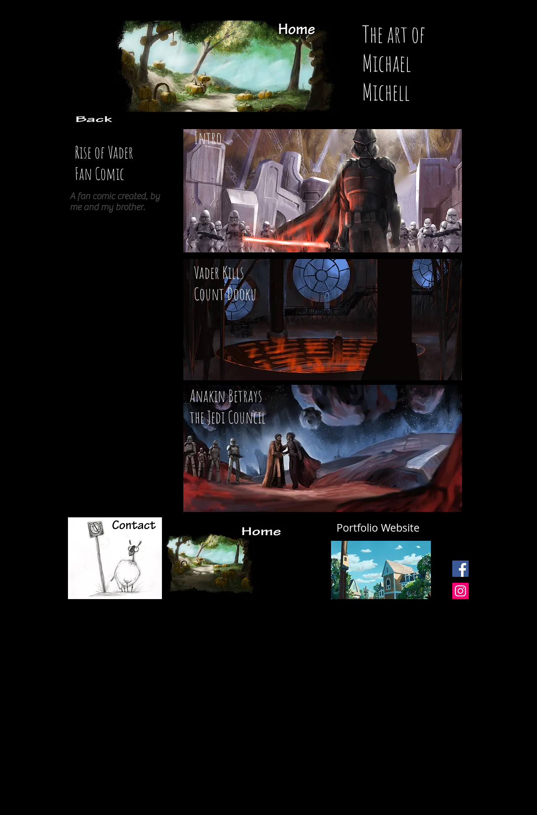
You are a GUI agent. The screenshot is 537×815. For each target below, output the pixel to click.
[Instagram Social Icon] (460, 591)
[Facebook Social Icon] (460, 569)
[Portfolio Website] (378, 527)
